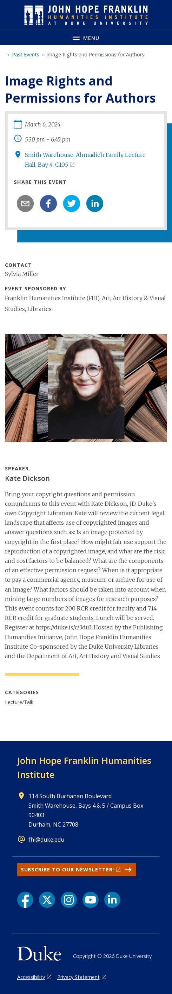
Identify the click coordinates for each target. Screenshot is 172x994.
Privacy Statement (78, 977)
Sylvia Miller (22, 273)
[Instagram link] (69, 900)
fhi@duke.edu (46, 839)
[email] (25, 203)
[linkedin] (95, 203)
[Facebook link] (25, 900)
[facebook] (48, 203)
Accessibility (31, 977)
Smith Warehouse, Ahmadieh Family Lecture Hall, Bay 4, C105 (85, 159)
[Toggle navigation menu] (86, 37)
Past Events (25, 54)
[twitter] (71, 203)
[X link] (47, 900)
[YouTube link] (90, 900)
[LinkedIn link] (112, 900)
